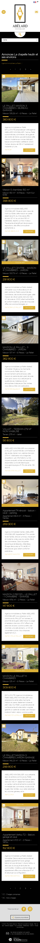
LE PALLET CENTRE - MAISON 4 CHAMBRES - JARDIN (19, 269)
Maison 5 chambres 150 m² (16, 190)
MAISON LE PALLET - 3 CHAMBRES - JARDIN (15, 348)
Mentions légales (9, 925)
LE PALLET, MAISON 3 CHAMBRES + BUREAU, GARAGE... (15, 108)
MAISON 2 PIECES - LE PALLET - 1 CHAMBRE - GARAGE (20, 595)
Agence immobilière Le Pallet (11, 63)
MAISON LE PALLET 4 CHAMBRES (15, 677)
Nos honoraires (18, 925)
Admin (32, 925)
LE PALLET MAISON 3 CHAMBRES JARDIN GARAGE (19, 756)
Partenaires (26, 925)
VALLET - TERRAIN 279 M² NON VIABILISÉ (17, 430)
